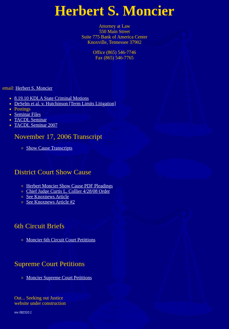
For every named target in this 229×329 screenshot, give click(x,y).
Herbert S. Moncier (34, 88)
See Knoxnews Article (47, 196)
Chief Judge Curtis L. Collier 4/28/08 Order (68, 191)
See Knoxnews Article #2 (50, 201)
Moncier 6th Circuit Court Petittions (60, 239)
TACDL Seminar (30, 119)
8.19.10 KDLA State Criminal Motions (51, 98)
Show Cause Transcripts (49, 147)
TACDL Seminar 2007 (36, 125)
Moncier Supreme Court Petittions (59, 277)
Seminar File (26, 114)
